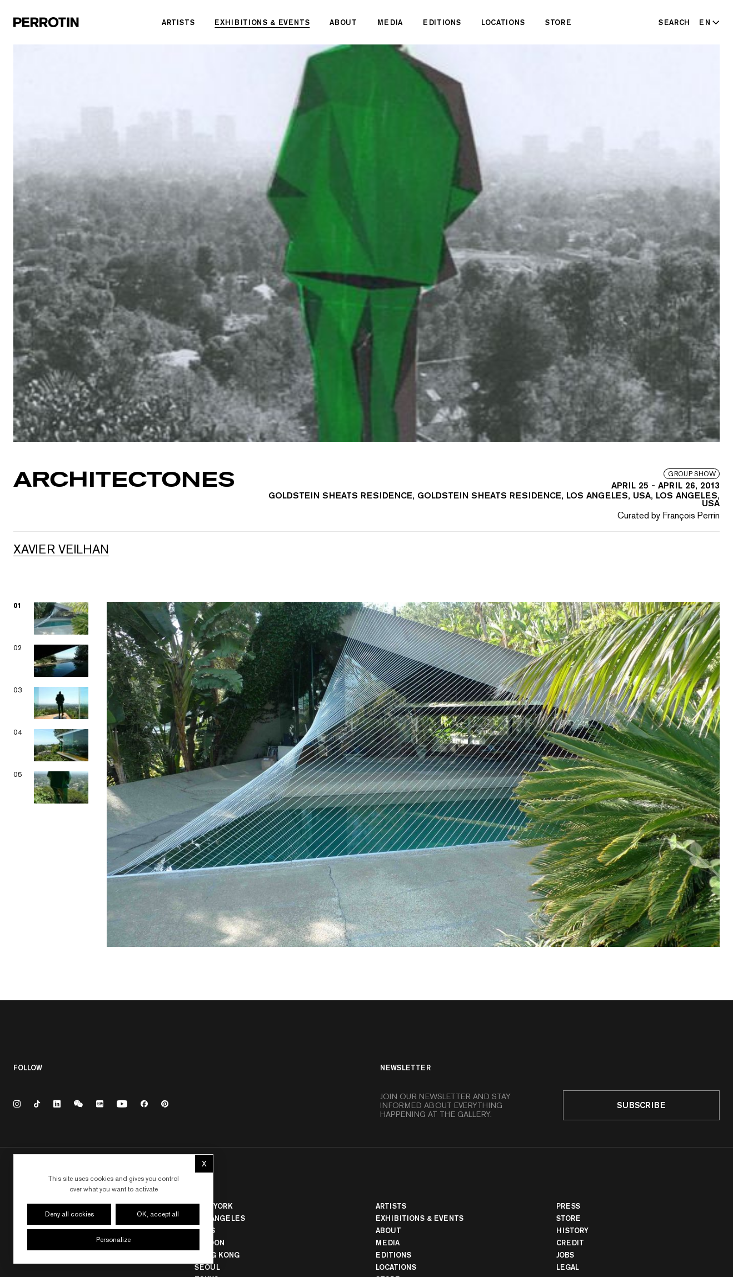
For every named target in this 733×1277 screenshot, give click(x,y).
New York (214, 1205)
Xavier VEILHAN (61, 549)
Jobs (565, 1254)
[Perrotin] (46, 22)
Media (390, 22)
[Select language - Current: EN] (707, 22)
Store (558, 22)
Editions (442, 22)
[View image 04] (51, 745)
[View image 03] (51, 703)
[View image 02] (51, 660)
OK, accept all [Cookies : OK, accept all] (158, 1214)
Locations (503, 22)
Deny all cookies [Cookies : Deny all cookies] (69, 1214)
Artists (178, 22)
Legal (567, 1267)
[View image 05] (51, 787)
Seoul (207, 1267)
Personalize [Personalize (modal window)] (113, 1239)
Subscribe (641, 1105)
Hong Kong (217, 1254)
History (572, 1230)
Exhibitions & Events (262, 22)
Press (568, 1205)
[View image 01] (51, 618)
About (343, 22)
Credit (570, 1242)
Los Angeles (220, 1218)
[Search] (674, 22)
